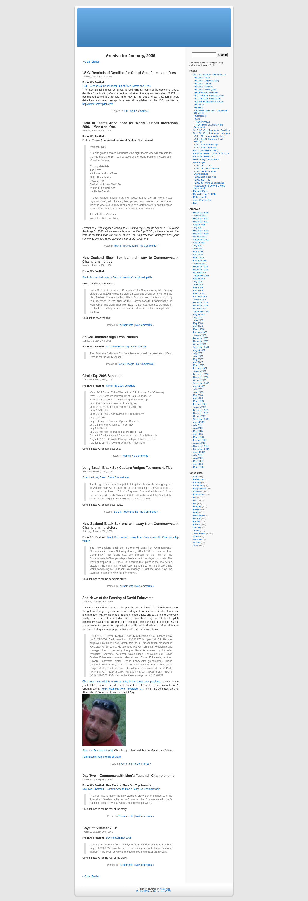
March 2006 (198, 401)
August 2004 (199, 452)
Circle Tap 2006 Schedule (102, 376)
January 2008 (199, 335)
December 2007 (200, 338)
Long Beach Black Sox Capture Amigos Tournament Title (127, 468)
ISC (126, 111)
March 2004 (198, 467)
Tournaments (130, 245)
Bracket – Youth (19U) (205, 89)
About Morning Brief (202, 200)
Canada (197, 482)
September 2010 (201, 239)
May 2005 (198, 431)
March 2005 (198, 437)
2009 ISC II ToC (202, 180)
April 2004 (198, 464)
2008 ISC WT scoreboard (207, 168)
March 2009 (198, 293)
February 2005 (200, 440)
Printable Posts (200, 191)
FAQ (195, 203)
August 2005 (199, 422)
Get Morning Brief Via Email (206, 159)
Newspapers (199, 515)
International (199, 494)
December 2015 (200, 213)
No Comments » (139, 111)
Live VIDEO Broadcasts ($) (208, 98)
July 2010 (197, 245)
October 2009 (199, 272)
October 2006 (199, 380)
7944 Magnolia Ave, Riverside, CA (122, 688)
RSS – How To (200, 197)
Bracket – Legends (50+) (207, 81)
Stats (197, 119)
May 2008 (198, 323)
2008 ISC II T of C (203, 165)
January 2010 (199, 263)
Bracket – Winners (204, 86)
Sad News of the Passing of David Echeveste (117, 598)
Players (196, 524)
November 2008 (200, 305)
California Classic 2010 (204, 156)
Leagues (197, 506)
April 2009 (198, 290)
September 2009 (201, 275)
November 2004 (200, 446)
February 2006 (200, 404)
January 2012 (199, 216)
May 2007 (198, 359)
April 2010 (198, 254)
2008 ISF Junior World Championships (205, 172)
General (125, 763)
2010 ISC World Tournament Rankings (211, 133)
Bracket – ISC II (202, 78)
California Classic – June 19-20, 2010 (211, 153)
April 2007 (198, 362)
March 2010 (198, 257)
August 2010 (199, 242)
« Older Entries (90, 61)
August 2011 (199, 225)
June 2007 (198, 356)
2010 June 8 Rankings (206, 147)
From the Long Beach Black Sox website (105, 477)
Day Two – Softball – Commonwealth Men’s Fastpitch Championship (121, 789)
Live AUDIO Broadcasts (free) (209, 95)
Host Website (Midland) (206, 92)
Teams (117, 245)
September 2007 (201, 347)
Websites (197, 539)
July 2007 (197, 353)
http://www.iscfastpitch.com (97, 104)
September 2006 (201, 383)
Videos (196, 536)
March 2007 (198, 365)
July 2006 (197, 389)
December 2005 (200, 410)
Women (196, 542)
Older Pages (199, 162)
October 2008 (199, 308)
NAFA (196, 512)
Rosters (199, 107)
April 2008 (198, 326)
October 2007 (199, 344)
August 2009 (199, 278)
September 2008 (201, 311)
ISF (195, 503)
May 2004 (198, 461)
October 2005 (199, 416)
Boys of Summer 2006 (99, 828)
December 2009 (200, 266)
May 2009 (198, 287)
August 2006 (199, 386)
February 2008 (200, 332)
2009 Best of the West (205, 177)
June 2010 (198, 248)
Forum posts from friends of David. (102, 756)
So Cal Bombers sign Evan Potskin (110, 337)
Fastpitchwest (199, 488)
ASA (195, 477)
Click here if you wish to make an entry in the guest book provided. (121, 681)
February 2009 (200, 296)
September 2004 (201, 449)
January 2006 (199, 407)
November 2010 (200, 234)
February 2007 (200, 368)
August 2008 (199, 314)
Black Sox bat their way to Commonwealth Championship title (117, 277)
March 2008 (198, 329)
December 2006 (200, 374)
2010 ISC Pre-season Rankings (210, 136)
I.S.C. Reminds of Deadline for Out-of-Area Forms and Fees (129, 73)
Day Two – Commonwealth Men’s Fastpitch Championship (128, 775)
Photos (196, 521)
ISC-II (196, 500)
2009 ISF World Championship (209, 183)
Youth (195, 545)
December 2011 (200, 219)
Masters (197, 509)
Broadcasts (198, 479)
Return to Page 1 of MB (204, 194)
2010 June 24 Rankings (206, 144)
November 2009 (200, 269)
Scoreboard (200, 116)
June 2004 (198, 458)
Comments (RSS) (162, 891)
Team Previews (202, 122)
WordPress (164, 889)
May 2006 (198, 395)
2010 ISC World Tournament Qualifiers (211, 130)
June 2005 (198, 428)
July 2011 (197, 228)
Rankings (199, 104)
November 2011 (200, 222)
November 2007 (200, 341)
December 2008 (200, 302)
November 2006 (200, 377)
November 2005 (200, 413)
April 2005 (198, 434)
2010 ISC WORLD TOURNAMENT (209, 75)
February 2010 (200, 260)
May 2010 (198, 251)
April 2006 (198, 398)
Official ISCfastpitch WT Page (209, 101)
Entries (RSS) (143, 891)
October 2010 (199, 237)
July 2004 (197, 455)
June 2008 (198, 320)
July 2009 (197, 281)
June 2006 (198, 392)
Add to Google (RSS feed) (205, 150)
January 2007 (199, 371)
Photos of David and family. (97, 750)
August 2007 (199, 350)
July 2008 (197, 317)
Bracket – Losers (203, 83)
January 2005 (199, 443)
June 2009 (198, 284)
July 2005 (197, 425)
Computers (198, 485)
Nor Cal (196, 518)
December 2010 (200, 231)
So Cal (121, 363)
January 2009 (199, 299)
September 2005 (201, 419)
